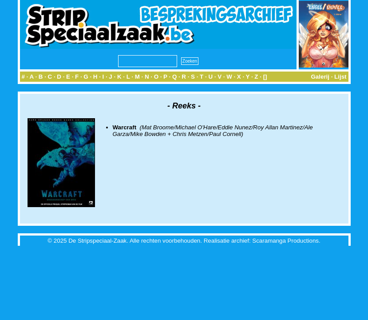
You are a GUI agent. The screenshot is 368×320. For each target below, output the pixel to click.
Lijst (340, 76)
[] (265, 76)
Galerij (320, 76)
